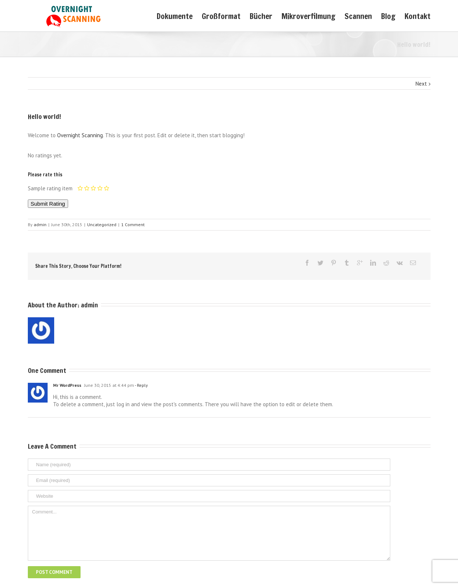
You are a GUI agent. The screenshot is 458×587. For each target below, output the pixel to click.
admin (40, 224)
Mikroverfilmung (308, 16)
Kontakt (418, 16)
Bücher (261, 16)
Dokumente (175, 16)
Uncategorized (101, 224)
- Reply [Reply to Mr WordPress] (141, 385)
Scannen (358, 16)
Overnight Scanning (80, 135)
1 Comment (133, 224)
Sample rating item (50, 188)
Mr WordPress (67, 385)
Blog (388, 16)
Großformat (221, 16)
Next (421, 83)
